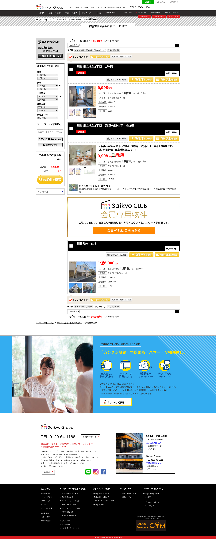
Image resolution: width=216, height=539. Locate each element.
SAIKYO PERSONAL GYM (104, 501)
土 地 (98, 13)
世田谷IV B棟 (86, 244)
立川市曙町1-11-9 (153, 443)
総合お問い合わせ (89, 437)
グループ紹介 (111, 13)
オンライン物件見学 (69, 516)
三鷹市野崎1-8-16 (153, 463)
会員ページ (155, 13)
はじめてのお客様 (172, 13)
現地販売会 (46, 521)
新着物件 (45, 513)
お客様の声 (141, 13)
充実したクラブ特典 (69, 505)
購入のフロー (66, 524)
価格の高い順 (113, 50)
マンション (87, 13)
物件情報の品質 (67, 497)
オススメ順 (79, 50)
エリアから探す (44, 192)
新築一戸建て (54, 13)
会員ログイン (161, 2)
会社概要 (47, 472)
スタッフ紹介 (127, 13)
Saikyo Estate (99, 505)
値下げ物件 (46, 517)
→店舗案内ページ (154, 446)
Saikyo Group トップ (45, 19)
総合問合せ (174, 2)
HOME (41, 13)
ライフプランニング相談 (71, 508)
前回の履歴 (144, 16)
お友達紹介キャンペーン (71, 528)
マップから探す (48, 508)
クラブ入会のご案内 (128, 493)
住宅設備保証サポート (70, 493)
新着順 (89, 50)
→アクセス (151, 449)
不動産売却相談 (67, 512)
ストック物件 (159, 16)
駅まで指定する (50, 51)
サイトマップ (149, 506)
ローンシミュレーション (71, 501)
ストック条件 (173, 16)
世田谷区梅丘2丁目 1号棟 (94, 66)
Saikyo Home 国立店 (101, 497)
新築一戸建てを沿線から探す (69, 19)
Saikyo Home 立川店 (101, 493)
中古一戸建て (71, 13)
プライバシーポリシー (152, 502)
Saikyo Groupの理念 (151, 493)
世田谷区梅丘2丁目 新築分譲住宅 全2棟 (105, 125)
